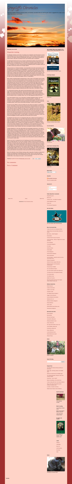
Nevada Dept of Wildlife (51, 266)
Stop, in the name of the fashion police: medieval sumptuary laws (54, 384)
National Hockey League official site (53, 262)
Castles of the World (51, 287)
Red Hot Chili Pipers (51, 317)
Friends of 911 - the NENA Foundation (54, 199)
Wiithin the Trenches (51, 278)
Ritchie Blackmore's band (52, 333)
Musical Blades (50, 313)
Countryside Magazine (51, 244)
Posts (49, 187)
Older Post (42, 198)
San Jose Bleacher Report (52, 268)
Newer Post (10, 198)
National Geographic (51, 260)
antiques (58, 442)
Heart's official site (50, 322)
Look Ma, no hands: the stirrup (52, 386)
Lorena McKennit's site (51, 332)
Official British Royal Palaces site (53, 306)
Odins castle (49, 304)
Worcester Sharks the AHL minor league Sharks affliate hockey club (54, 280)
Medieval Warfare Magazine (52, 300)
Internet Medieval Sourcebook (52, 297)
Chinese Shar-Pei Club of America (53, 237)
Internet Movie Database (51, 253)
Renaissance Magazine (51, 308)
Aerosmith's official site (51, 318)
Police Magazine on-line (51, 201)
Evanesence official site (51, 328)
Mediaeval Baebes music (51, 320)
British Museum (50, 285)
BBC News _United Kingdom (52, 233)
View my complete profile (51, 180)
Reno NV (58, 446)
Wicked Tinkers (50, 335)
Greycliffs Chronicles (52, 178)
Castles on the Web (50, 289)
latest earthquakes (50, 255)
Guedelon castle (50, 291)
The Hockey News (50, 274)
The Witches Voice (50, 276)
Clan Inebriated (50, 242)
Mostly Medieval (50, 302)
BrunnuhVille (49, 315)
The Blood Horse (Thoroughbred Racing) (54, 272)
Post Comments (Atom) (28, 201)
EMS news (49, 197)
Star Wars (58, 450)
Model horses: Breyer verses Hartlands (54, 388)
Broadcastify (49, 235)
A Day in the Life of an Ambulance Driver (54, 229)
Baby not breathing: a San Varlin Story (54, 380)
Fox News (49, 246)
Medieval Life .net (50, 299)
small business (59, 448)
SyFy (57, 451)
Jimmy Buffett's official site (52, 326)
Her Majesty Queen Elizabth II (52, 293)
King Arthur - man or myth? (52, 378)
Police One (49, 203)
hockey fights (49, 249)
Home (26, 198)
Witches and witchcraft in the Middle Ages (55, 373)
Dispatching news (50, 195)
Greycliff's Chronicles (22, 8)
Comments (50, 189)
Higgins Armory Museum (51, 295)
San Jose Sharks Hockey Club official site (55, 270)
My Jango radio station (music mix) (53, 324)
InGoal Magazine (50, 251)
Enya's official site (50, 330)
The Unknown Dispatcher (52, 205)
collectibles (58, 444)
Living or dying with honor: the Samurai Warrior (56, 382)
